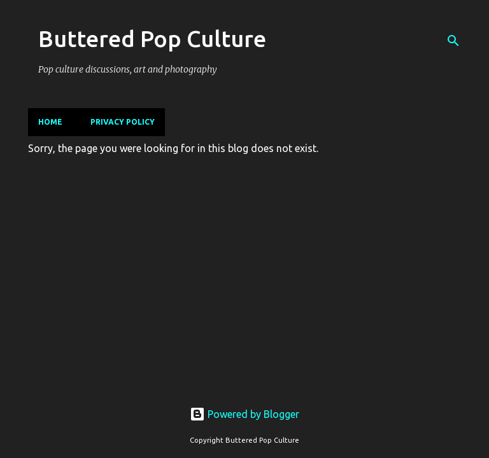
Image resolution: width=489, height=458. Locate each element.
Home (50, 122)
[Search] (453, 40)
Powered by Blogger (244, 414)
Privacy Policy (122, 122)
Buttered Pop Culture (152, 38)
